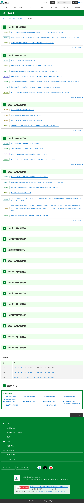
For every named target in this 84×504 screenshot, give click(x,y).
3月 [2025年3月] (21, 374)
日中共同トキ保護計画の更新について (21, 193)
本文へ (44, 2)
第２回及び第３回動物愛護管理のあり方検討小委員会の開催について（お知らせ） (32, 43)
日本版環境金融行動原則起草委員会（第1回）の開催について (27, 149)
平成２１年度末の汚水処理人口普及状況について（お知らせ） (27, 121)
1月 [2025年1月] (15, 374)
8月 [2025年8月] (38, 374)
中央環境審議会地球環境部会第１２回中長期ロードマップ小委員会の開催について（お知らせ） (36, 87)
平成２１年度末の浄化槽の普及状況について (22, 110)
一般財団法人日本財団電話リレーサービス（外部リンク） (53, 493)
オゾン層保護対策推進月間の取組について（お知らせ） (25, 144)
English (53, 2)
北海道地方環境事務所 (10, 398)
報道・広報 (12, 19)
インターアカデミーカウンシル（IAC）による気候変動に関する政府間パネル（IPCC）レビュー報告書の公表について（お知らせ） (45, 38)
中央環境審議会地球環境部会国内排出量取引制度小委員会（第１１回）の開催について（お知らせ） (37, 183)
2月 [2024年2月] (18, 378)
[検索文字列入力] (64, 2)
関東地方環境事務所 (69, 398)
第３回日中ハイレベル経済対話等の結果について (24, 60)
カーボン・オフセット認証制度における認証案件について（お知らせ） (29, 177)
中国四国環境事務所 (49, 403)
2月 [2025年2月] (18, 374)
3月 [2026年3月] (21, 369)
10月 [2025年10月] (45, 374)
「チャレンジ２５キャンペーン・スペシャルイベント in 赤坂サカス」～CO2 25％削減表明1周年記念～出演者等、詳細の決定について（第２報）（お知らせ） (46, 200)
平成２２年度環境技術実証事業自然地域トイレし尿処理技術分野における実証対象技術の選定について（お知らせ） (41, 92)
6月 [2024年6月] (31, 378)
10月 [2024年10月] (45, 378)
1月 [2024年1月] (15, 378)
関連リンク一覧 (21, 469)
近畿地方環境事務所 (29, 403)
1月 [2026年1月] (15, 369)
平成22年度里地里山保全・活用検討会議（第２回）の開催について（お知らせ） (32, 66)
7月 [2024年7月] (35, 378)
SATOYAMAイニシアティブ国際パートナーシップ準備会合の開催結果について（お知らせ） (35, 126)
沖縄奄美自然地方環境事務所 (73, 406)
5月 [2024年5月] (28, 378)
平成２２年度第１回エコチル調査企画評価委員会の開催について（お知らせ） (31, 154)
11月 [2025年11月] (48, 374)
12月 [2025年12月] (52, 374)
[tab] (4, 387)
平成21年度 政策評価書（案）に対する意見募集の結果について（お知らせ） (31, 216)
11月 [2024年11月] (48, 378)
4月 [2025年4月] (25, 374)
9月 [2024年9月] (41, 378)
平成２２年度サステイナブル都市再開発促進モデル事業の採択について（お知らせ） (33, 160)
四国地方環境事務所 (51, 406)
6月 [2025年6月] (31, 374)
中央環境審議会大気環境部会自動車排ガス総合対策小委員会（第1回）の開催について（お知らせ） (37, 76)
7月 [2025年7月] (35, 374)
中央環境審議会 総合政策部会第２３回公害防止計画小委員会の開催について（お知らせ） (34, 71)
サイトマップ (6, 469)
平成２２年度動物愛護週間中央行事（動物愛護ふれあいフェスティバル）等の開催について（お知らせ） (38, 32)
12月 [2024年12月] (52, 378)
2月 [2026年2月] (18, 369)
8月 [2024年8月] (38, 378)
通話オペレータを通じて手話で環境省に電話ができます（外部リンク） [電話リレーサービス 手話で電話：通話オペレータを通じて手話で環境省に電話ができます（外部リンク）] (49, 488)
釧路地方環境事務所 (11, 400)
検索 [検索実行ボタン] (76, 2)
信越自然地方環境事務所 (12, 406)
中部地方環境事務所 (9, 403)
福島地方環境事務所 (49, 398)
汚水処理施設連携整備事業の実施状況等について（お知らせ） (27, 115)
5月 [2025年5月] (28, 374)
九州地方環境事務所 (69, 403)
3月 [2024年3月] (21, 378)
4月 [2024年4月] (25, 378)
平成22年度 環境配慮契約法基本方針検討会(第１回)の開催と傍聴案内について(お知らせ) (34, 188)
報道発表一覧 (21, 19)
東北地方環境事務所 (29, 398)
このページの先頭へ (77, 47)
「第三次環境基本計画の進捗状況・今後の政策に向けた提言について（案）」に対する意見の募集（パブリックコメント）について (45, 82)
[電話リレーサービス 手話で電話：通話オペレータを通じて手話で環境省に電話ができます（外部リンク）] (22, 489)
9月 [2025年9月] (41, 374)
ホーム (6, 7)
